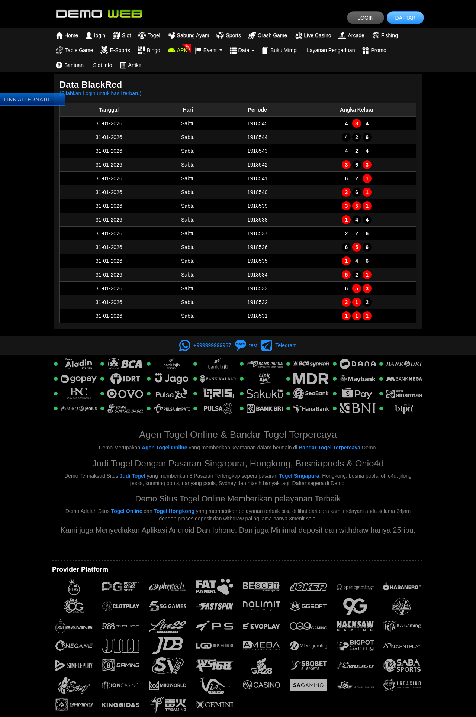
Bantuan (70, 65)
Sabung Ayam (188, 35)
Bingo (149, 50)
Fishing (385, 35)
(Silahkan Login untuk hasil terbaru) (100, 93)
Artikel (131, 65)
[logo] (98, 13)
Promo (374, 50)
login (95, 35)
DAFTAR (405, 18)
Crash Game (267, 35)
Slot (122, 35)
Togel (149, 35)
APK (177, 50)
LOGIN (365, 18)
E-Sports (115, 50)
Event (208, 50)
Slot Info (102, 65)
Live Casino (313, 35)
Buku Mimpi (280, 50)
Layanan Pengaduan (331, 50)
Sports (228, 35)
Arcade (351, 35)
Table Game (74, 50)
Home (67, 35)
